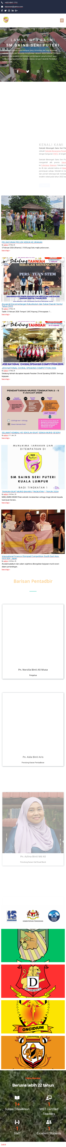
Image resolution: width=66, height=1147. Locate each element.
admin (6, 245)
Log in (3, 1144)
